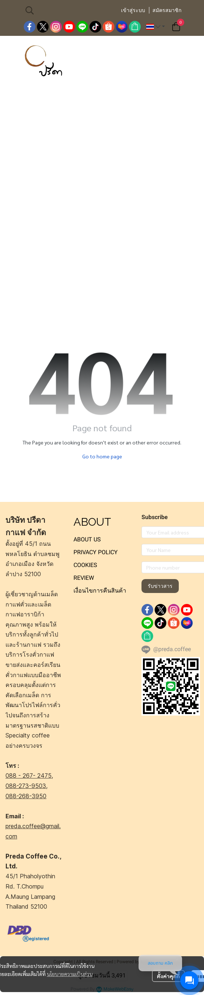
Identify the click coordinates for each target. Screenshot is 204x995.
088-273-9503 (25, 785)
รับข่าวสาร (160, 586)
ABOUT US (87, 539)
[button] (69, 10)
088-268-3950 (25, 796)
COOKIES (85, 565)
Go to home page (102, 456)
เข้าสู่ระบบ (133, 10)
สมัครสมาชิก (166, 10)
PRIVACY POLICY (95, 552)
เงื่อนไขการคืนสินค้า (99, 590)
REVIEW (83, 577)
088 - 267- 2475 (28, 775)
